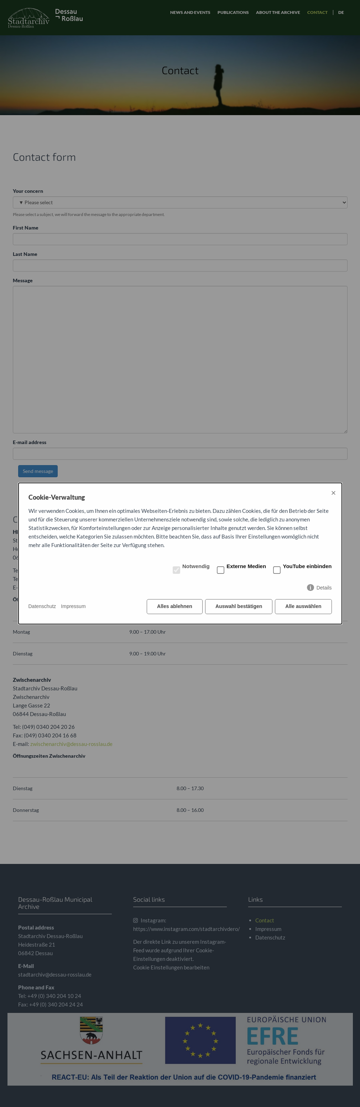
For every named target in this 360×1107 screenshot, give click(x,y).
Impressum (73, 606)
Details (324, 588)
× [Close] (333, 493)
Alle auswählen (303, 606)
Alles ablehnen (174, 606)
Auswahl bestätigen (238, 606)
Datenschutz (42, 606)
